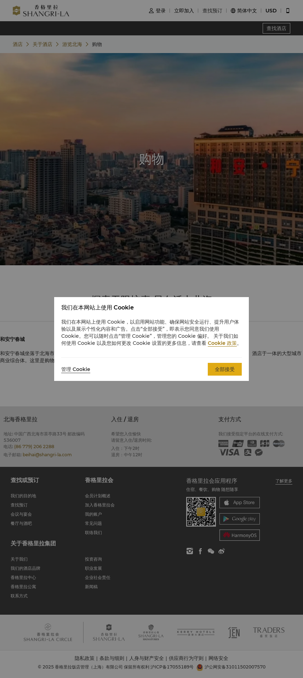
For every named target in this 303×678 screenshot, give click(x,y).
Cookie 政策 (222, 343)
